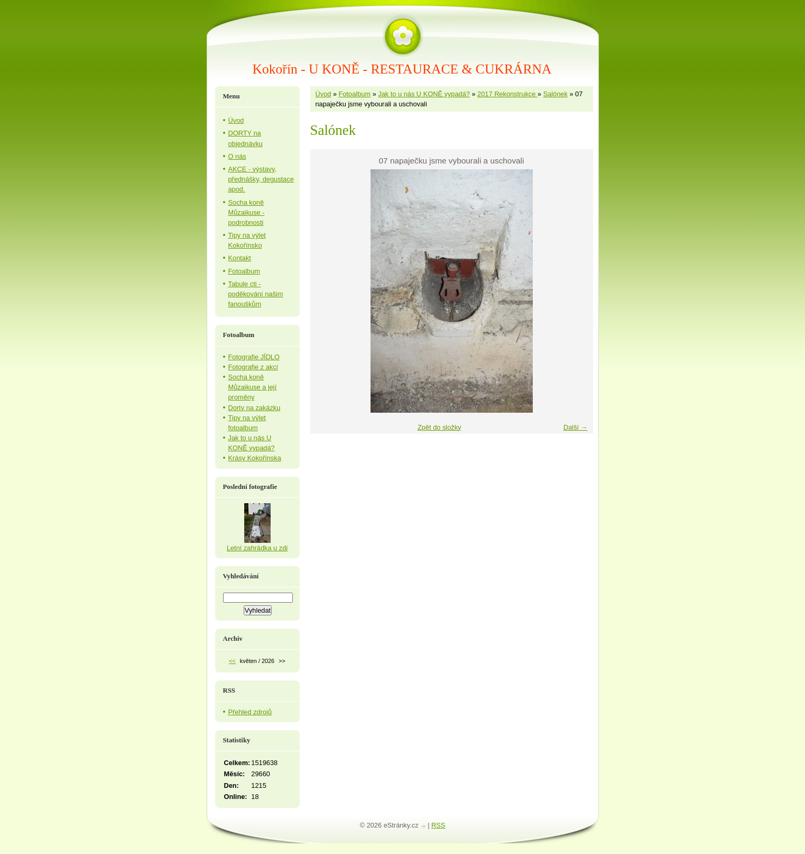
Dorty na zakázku (254, 408)
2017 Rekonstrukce (507, 94)
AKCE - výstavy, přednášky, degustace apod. (261, 179)
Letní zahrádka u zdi (257, 548)
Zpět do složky (439, 427)
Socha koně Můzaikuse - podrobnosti (246, 212)
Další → (575, 427)
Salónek (555, 94)
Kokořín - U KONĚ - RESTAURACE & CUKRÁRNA (402, 69)
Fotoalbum (355, 94)
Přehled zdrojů (250, 712)
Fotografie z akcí (253, 367)
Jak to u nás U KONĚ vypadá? (424, 94)
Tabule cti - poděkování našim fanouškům (255, 294)
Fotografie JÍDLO (254, 357)
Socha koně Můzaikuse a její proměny (252, 387)
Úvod (323, 94)
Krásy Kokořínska (254, 458)
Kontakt (239, 258)
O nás (237, 156)
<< (232, 661)
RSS (438, 825)
